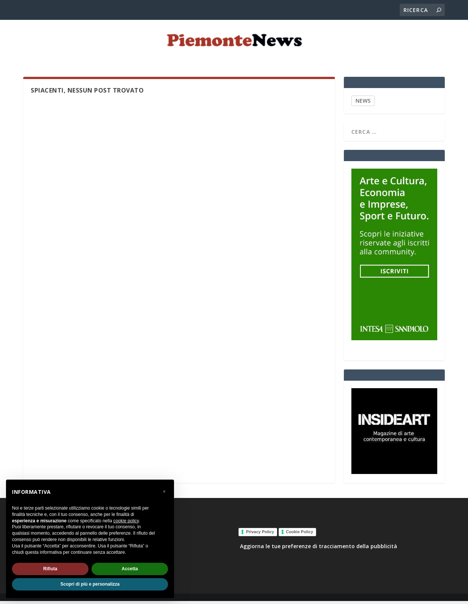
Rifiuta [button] (50, 568)
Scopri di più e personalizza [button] (90, 584)
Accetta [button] (130, 568)
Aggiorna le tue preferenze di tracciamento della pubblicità (318, 549)
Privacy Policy (260, 534)
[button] (164, 492)
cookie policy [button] (126, 520)
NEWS (363, 103)
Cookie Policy (299, 534)
